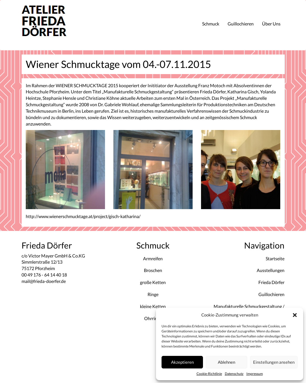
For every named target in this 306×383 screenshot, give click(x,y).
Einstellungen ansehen (274, 362)
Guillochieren (241, 23)
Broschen (153, 270)
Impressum (254, 374)
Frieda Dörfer (271, 282)
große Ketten (153, 282)
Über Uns (271, 23)
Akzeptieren (182, 362)
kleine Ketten (153, 306)
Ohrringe (153, 318)
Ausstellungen (270, 270)
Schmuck (210, 23)
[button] (295, 315)
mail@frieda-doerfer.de (44, 281)
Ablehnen (226, 362)
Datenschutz (234, 374)
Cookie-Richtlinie (209, 374)
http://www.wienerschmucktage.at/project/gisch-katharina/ (83, 216)
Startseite (275, 258)
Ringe (153, 294)
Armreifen (153, 258)
